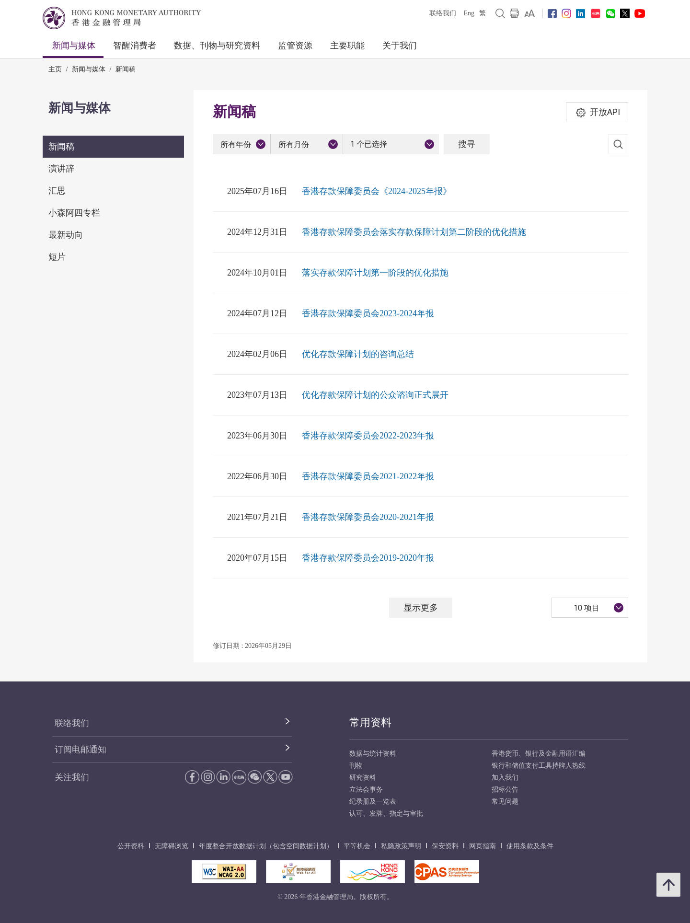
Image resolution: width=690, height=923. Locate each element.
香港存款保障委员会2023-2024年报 (368, 313)
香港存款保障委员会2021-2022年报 (368, 476)
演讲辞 (61, 168)
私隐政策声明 (401, 846)
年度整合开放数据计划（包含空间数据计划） (266, 846)
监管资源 (295, 45)
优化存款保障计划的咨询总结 (358, 354)
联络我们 (442, 13)
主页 (55, 69)
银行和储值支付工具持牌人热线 (539, 765)
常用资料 (370, 722)
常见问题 (505, 801)
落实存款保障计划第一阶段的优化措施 (375, 272)
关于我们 (399, 45)
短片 (57, 257)
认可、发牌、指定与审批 (386, 813)
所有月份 (293, 144)
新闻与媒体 (73, 45)
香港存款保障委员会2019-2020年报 (368, 558)
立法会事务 (366, 789)
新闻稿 (125, 69)
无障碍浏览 (171, 846)
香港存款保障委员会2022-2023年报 (368, 435)
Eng (468, 13)
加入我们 (505, 777)
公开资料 (130, 846)
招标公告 (505, 789)
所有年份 (235, 144)
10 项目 (586, 607)
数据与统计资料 (372, 753)
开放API (597, 112)
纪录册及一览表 (372, 801)
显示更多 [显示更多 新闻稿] (420, 607)
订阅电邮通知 (80, 749)
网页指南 (482, 846)
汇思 (57, 191)
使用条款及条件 (529, 846)
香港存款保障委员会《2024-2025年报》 (376, 191)
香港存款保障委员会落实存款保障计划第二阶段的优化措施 (414, 232)
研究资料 (362, 777)
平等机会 (357, 846)
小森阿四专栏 (74, 213)
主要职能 (347, 45)
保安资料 (445, 846)
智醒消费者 (134, 45)
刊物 (356, 765)
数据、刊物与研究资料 (217, 45)
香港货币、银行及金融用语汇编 (539, 753)
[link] (529, 13)
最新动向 (65, 235)
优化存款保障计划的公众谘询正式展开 (375, 395)
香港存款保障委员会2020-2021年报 (368, 517)
